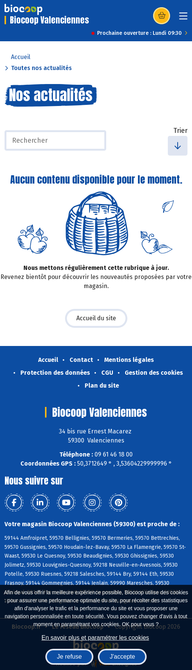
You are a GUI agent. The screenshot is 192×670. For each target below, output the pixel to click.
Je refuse (69, 656)
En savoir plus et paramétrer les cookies (95, 637)
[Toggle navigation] (183, 18)
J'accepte (122, 656)
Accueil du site (96, 318)
